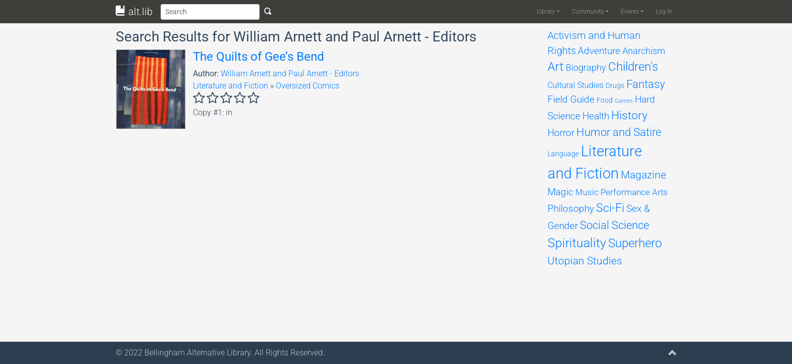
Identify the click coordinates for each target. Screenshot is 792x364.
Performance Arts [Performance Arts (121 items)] (634, 192)
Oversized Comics (307, 85)
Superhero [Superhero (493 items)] (635, 243)
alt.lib (134, 12)
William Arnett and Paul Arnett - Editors (290, 73)
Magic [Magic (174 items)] (560, 192)
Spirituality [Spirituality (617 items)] (577, 243)
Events (630, 11)
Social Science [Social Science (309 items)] (614, 225)
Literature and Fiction (230, 85)
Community (588, 11)
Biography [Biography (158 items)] (586, 67)
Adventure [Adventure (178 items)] (599, 51)
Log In (664, 11)
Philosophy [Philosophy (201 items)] (571, 208)
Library (546, 11)
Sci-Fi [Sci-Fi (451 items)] (610, 208)
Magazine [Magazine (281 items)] (643, 174)
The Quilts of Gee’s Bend (258, 57)
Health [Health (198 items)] (595, 116)
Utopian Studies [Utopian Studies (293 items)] (585, 260)
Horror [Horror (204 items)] (561, 133)
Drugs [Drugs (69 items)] (615, 85)
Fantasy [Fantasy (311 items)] (645, 84)
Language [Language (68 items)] (563, 154)
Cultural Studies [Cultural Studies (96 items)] (576, 85)
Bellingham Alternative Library (197, 352)
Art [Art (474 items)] (556, 67)
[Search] (210, 12)
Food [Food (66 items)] (605, 100)
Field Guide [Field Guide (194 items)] (571, 99)
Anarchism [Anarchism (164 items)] (643, 51)
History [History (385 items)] (629, 115)
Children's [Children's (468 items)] (633, 67)
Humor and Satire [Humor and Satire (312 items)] (618, 132)
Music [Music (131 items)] (587, 192)
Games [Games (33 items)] (624, 101)
